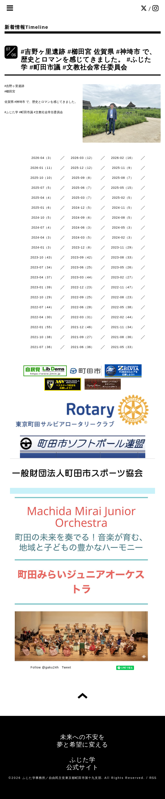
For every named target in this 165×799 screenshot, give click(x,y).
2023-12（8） (82, 247)
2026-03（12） (82, 158)
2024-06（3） (82, 227)
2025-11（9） (123, 167)
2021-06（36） (82, 347)
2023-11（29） (122, 247)
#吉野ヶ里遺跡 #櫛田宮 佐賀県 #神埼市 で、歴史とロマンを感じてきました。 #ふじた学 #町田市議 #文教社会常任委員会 (88, 59)
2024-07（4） (42, 227)
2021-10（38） (42, 337)
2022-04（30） (42, 317)
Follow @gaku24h (45, 667)
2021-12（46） (82, 327)
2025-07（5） (42, 187)
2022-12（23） (82, 287)
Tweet (66, 667)
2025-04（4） (42, 197)
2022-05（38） (122, 307)
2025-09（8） (82, 177)
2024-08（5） (123, 217)
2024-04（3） (42, 237)
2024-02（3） (123, 237)
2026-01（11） (42, 167)
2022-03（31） (82, 317)
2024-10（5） (42, 217)
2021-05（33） (122, 347)
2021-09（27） (82, 337)
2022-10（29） (42, 297)
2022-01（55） (42, 327)
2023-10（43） (42, 257)
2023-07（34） (42, 267)
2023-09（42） (82, 257)
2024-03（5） (82, 237)
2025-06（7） (82, 187)
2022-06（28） (82, 307)
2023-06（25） (82, 267)
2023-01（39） (42, 287)
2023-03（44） (82, 277)
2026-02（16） (122, 158)
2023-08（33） (122, 257)
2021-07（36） (42, 347)
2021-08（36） (122, 337)
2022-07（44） (42, 307)
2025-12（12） (82, 167)
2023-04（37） (42, 277)
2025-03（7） (82, 197)
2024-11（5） (123, 207)
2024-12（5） (82, 207)
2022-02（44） (122, 317)
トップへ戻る (82, 696)
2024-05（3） (123, 227)
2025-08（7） (123, 177)
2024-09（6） (82, 217)
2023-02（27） (122, 277)
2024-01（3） (42, 247)
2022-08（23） (122, 297)
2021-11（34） (122, 327)
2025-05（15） (122, 187)
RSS (152, 778)
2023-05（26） (122, 267)
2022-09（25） (82, 297)
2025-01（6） (42, 207)
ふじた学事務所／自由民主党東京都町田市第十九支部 (61, 778)
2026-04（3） (42, 158)
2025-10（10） (42, 177)
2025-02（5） (123, 197)
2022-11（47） (122, 287)
